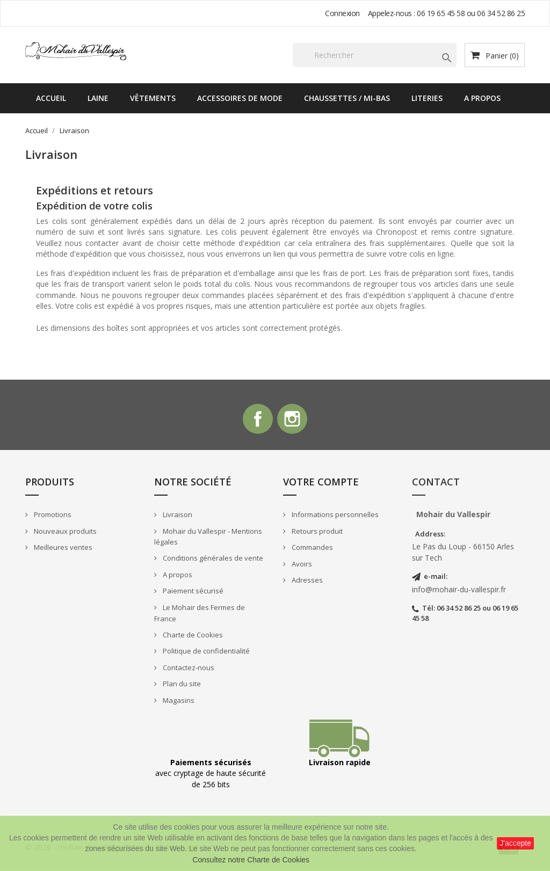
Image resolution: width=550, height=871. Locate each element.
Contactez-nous (187, 669)
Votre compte (321, 483)
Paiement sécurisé (192, 593)
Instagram (293, 420)
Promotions (51, 516)
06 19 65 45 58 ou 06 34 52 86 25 (471, 13)
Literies (427, 98)
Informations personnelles (334, 516)
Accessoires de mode (240, 98)
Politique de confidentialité (205, 653)
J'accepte (515, 843)
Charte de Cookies (192, 636)
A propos (482, 98)
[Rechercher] (375, 55)
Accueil (51, 98)
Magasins (177, 702)
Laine (98, 98)
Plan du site (181, 686)
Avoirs (301, 565)
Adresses (306, 582)
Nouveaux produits (64, 533)
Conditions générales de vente (212, 560)
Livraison (176, 516)
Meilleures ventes (62, 549)
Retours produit (316, 533)
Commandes (311, 549)
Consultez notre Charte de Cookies (250, 859)
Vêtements (153, 98)
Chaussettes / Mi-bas (347, 98)
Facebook (257, 420)
